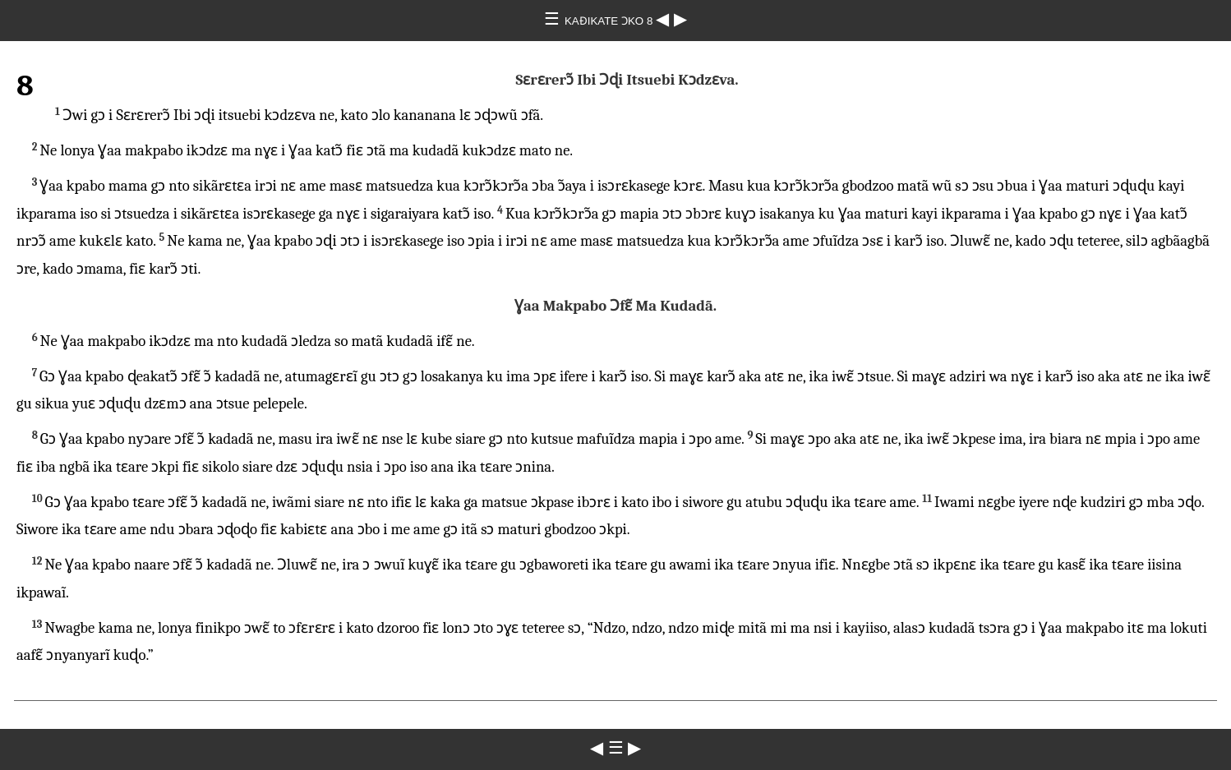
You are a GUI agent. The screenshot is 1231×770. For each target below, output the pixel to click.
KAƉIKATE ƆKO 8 (610, 21)
